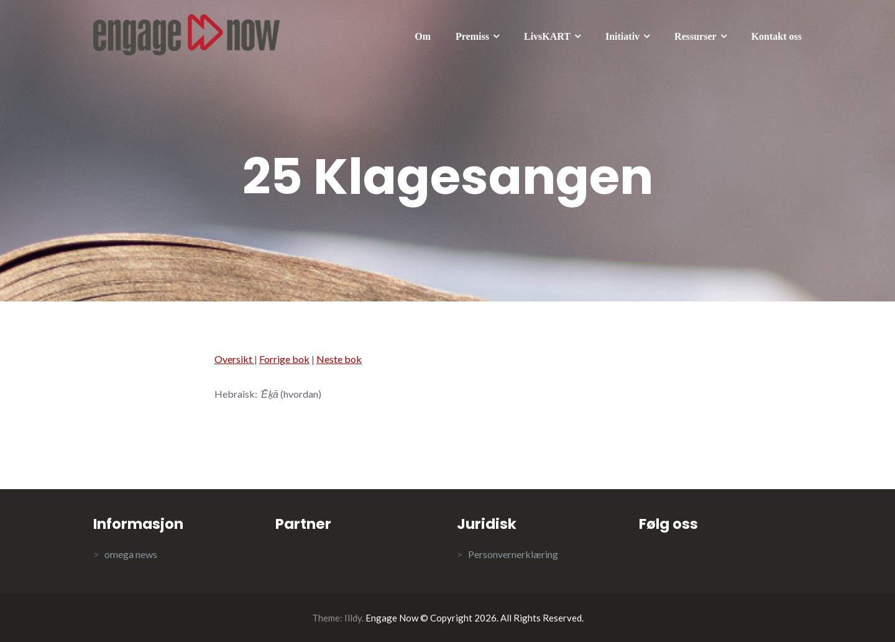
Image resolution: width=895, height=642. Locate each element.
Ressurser (695, 36)
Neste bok (339, 359)
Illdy (353, 617)
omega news (130, 554)
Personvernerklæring (513, 554)
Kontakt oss (776, 36)
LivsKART (547, 36)
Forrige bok (284, 359)
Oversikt (234, 359)
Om (423, 36)
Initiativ (622, 36)
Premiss (472, 36)
